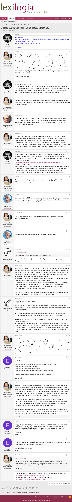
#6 (69, 133)
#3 (69, 81)
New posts (4, 21)
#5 (69, 115)
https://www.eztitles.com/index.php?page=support (30, 479)
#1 (69, 34)
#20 (69, 455)
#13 (69, 265)
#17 (69, 382)
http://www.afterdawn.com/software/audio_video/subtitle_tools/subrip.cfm (38, 162)
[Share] (67, 34)
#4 (69, 97)
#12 (69, 249)
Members (31, 18)
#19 (69, 439)
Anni (4, 30)
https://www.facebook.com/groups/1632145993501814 (32, 475)
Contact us (38, 496)
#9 (69, 194)
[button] (25, 18)
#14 (69, 298)
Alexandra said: (20, 252)
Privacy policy (55, 496)
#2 (69, 51)
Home (4, 18)
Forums (11, 18)
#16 (69, 357)
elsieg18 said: (20, 458)
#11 (69, 231)
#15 (69, 335)
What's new (20, 18)
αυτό (65, 349)
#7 (69, 151)
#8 (69, 176)
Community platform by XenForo (36, 500)
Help (62, 496)
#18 (69, 421)
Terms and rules (46, 496)
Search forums (12, 21)
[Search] (69, 18)
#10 (69, 213)
